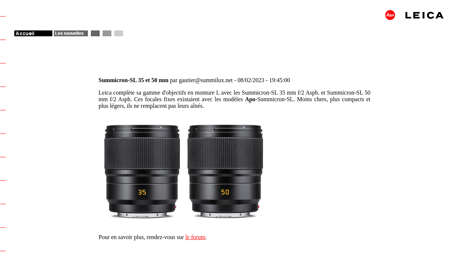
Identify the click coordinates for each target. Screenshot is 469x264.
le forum (195, 237)
